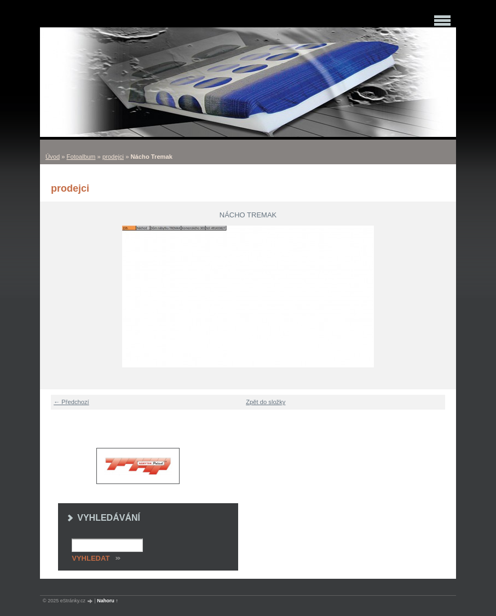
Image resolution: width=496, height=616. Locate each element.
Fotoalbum (81, 156)
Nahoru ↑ (107, 600)
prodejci (113, 156)
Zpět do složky (265, 402)
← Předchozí (71, 402)
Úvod (52, 156)
